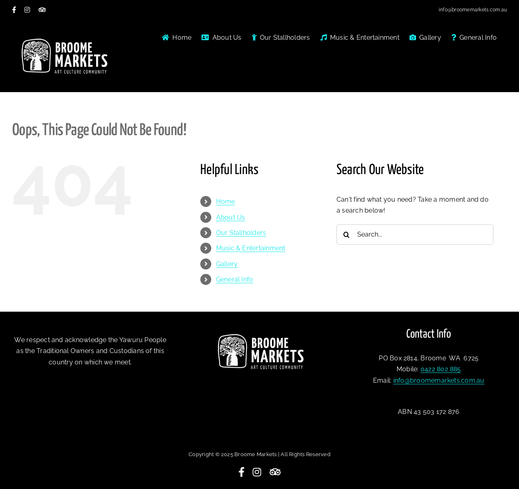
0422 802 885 (440, 369)
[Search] (347, 234)
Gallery (227, 264)
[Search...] (415, 234)
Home (225, 201)
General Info (234, 279)
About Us (230, 217)
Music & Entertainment (250, 248)
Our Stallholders (241, 233)
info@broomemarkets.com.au (473, 10)
